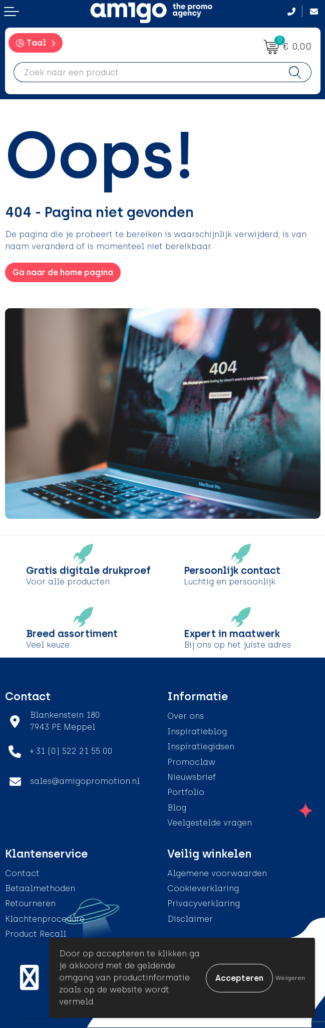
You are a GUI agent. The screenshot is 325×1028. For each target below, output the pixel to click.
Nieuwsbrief (191, 777)
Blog (176, 807)
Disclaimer (190, 919)
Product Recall (35, 934)
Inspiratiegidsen (200, 746)
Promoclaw (191, 762)
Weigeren (290, 977)
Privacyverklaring (203, 903)
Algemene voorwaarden (217, 873)
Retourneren (30, 903)
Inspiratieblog (197, 731)
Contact (22, 873)
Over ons (185, 716)
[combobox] (146, 72)
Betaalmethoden (40, 888)
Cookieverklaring (203, 888)
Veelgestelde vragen (209, 823)
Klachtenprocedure (45, 919)
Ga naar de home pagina (63, 272)
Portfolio (185, 792)
